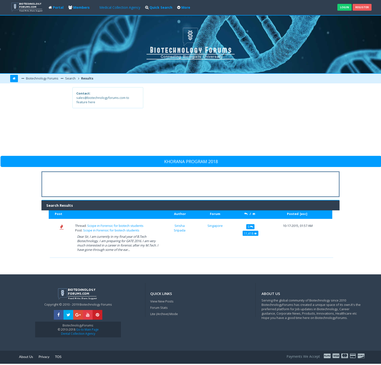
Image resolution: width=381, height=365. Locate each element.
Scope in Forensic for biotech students (115, 225)
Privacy (44, 357)
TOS (58, 357)
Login (344, 7)
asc (303, 214)
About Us (26, 357)
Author (180, 214)
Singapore (215, 225)
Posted (293, 214)
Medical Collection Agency (119, 7)
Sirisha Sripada (179, 227)
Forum (215, 214)
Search (70, 78)
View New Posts (162, 301)
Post (58, 214)
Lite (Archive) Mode (164, 314)
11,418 (250, 233)
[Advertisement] (226, 121)
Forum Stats (159, 307)
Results (86, 78)
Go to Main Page (87, 329)
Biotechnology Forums (41, 78)
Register (362, 7)
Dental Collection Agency (78, 334)
